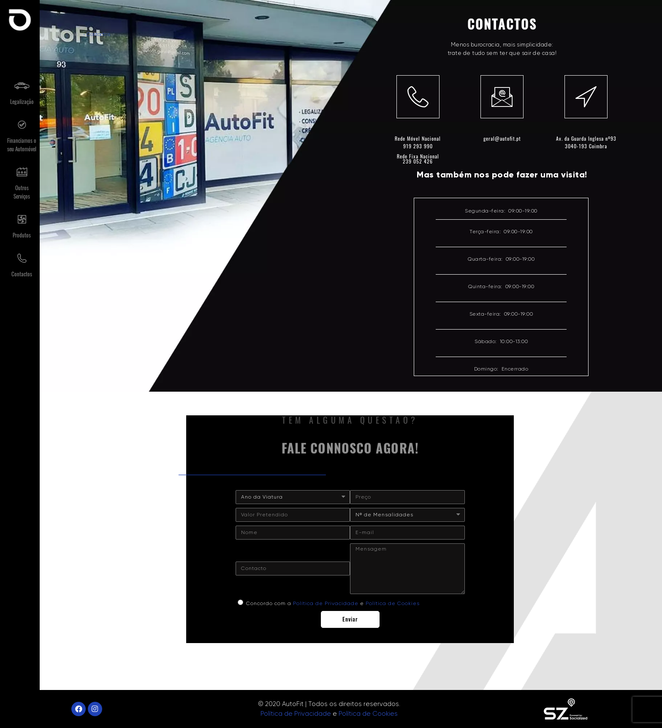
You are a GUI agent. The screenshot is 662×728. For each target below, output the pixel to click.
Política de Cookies (393, 603)
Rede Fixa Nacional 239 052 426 (418, 159)
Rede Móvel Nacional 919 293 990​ (418, 142)
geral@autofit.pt (502, 138)
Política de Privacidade (325, 603)
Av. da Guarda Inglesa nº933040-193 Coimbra (586, 142)
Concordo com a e (333, 603)
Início (75, 34)
